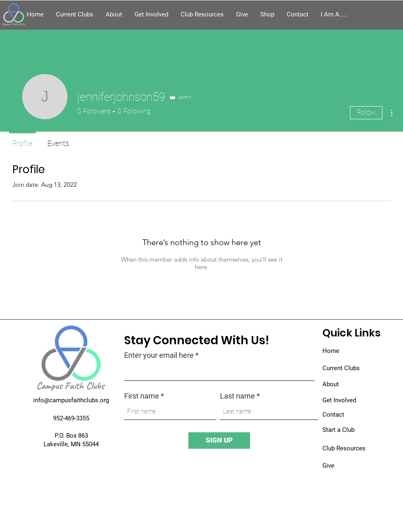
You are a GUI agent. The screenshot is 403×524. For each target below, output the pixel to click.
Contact (333, 414)
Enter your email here (159, 355)
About (330, 384)
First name (141, 396)
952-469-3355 (71, 418)
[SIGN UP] (219, 440)
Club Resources (344, 448)
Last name (237, 396)
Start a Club (338, 430)
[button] (334, 14)
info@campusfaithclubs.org (71, 400)
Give (328, 465)
